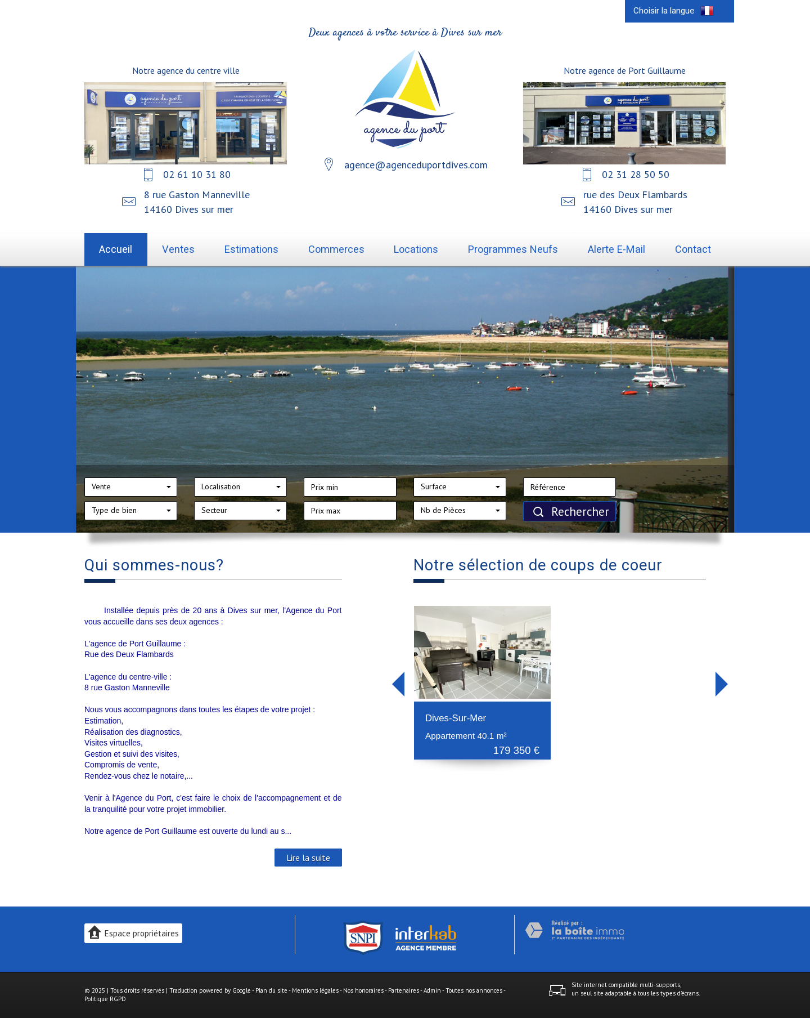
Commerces (336, 249)
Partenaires (403, 990)
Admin (432, 990)
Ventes (178, 249)
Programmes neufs (513, 249)
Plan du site (271, 990)
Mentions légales (315, 990)
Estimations (251, 249)
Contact (693, 249)
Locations (416, 249)
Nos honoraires (363, 990)
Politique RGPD (105, 999)
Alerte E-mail (616, 249)
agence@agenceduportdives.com (416, 164)
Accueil (115, 249)
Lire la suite (308, 857)
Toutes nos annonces (474, 990)
